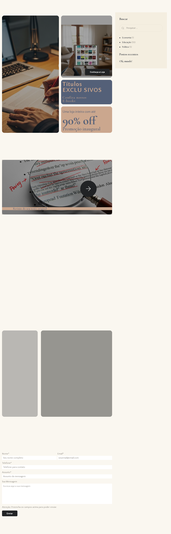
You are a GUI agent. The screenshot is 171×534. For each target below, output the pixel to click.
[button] (88, 190)
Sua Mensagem (9, 485)
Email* (60, 457)
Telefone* (7, 466)
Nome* (5, 457)
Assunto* (6, 475)
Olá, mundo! (125, 61)
